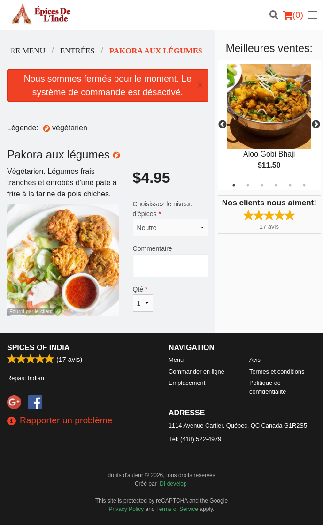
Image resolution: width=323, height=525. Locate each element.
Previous (222, 124)
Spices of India (38, 348)
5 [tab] (290, 185)
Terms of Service (177, 509)
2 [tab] (248, 185)
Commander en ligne (196, 371)
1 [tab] (233, 185)
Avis (255, 359)
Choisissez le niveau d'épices (170, 218)
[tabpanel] (269, 125)
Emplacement (187, 382)
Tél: (195, 438)
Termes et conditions (276, 371)
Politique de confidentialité (267, 387)
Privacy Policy (126, 509)
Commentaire (170, 261)
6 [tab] (304, 185)
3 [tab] (262, 185)
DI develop (173, 483)
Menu (176, 359)
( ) (293, 15)
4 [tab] (276, 185)
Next (316, 124)
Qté (143, 298)
